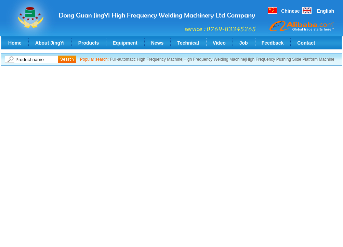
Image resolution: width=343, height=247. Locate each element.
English (325, 11)
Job (243, 43)
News (157, 43)
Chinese (290, 11)
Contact (306, 43)
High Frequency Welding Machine (214, 59)
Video (219, 43)
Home (15, 43)
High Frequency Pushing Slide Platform (282, 59)
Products (88, 43)
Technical (188, 43)
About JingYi (50, 43)
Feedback (273, 43)
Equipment (125, 43)
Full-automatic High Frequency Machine (146, 59)
